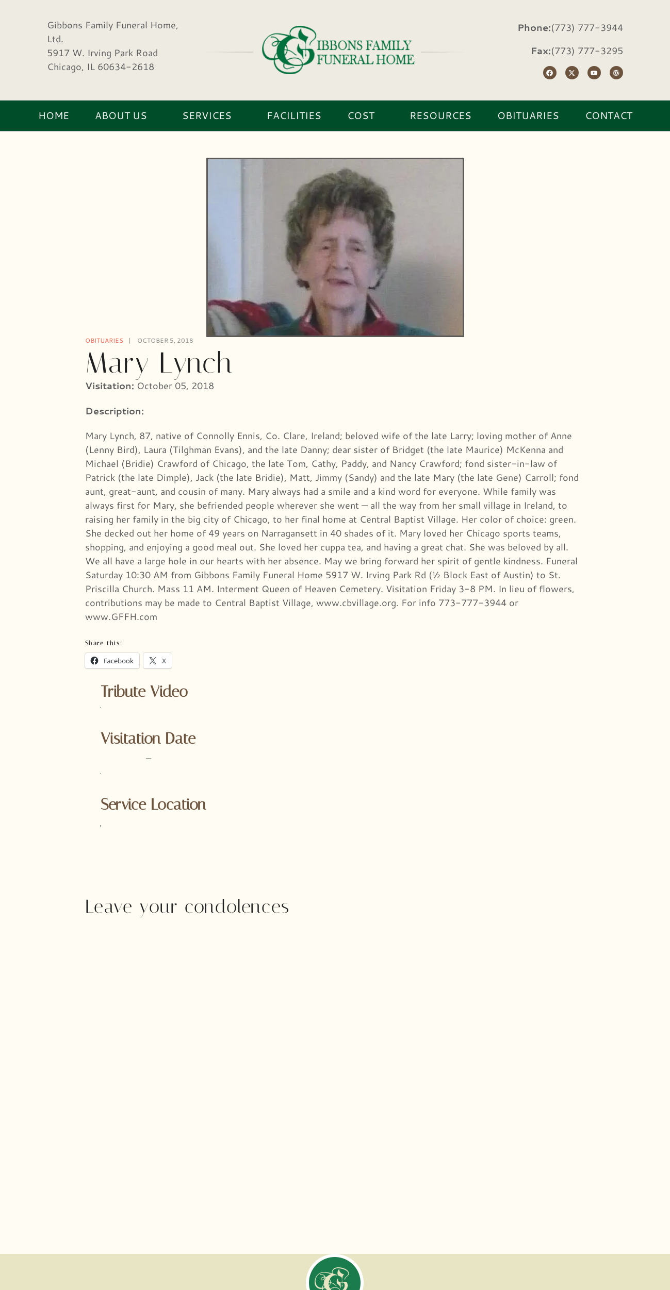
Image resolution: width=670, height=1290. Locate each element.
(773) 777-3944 (587, 27)
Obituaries (104, 340)
